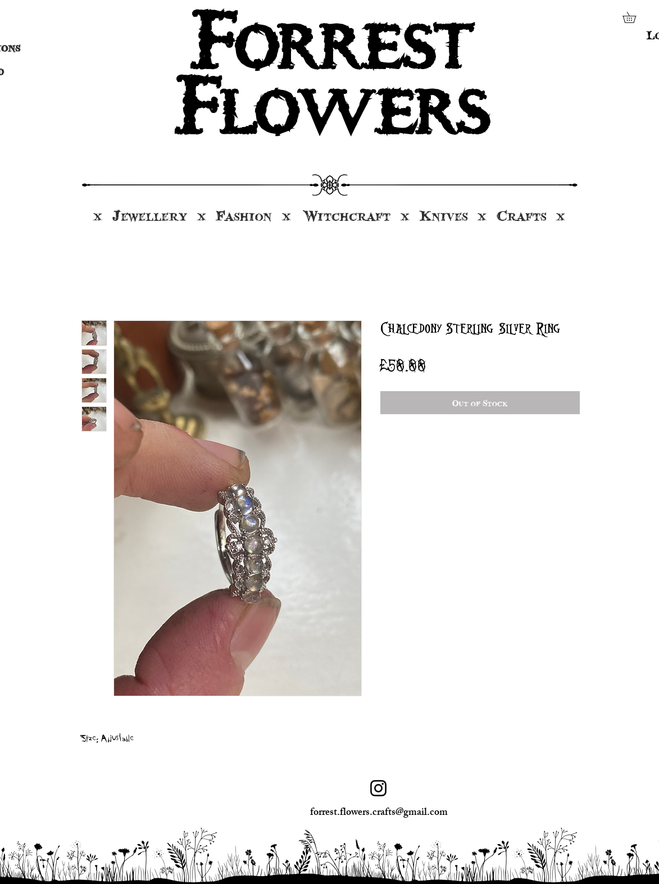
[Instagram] (378, 788)
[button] (634, 17)
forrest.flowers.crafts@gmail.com (379, 813)
